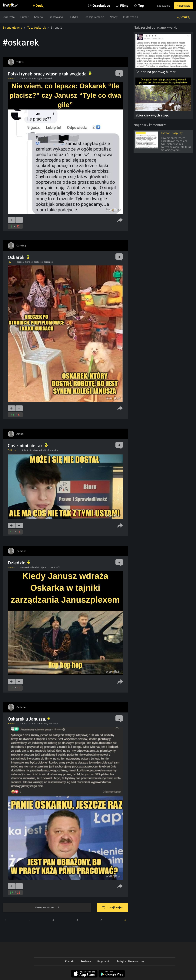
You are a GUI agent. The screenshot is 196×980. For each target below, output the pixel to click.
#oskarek (47, 78)
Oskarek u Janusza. (29, 719)
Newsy (114, 16)
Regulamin (103, 961)
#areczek (48, 262)
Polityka (73, 16)
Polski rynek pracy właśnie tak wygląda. (49, 73)
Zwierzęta (9, 16)
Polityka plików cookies (130, 961)
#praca (23, 78)
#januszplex (47, 567)
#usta (29, 450)
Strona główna (12, 27)
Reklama (86, 961)
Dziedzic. (19, 562)
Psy (9, 262)
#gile (39, 78)
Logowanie (163, 5)
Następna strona (47, 907)
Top (141, 6)
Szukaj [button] (185, 17)
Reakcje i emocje (94, 16)
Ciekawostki (55, 16)
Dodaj (40, 6)
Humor (24, 16)
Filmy (124, 6)
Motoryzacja (130, 16)
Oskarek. (18, 257)
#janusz (32, 78)
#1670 (57, 567)
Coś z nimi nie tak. (28, 445)
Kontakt (69, 961)
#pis (24, 450)
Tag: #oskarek (36, 27)
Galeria (38, 16)
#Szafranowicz (50, 450)
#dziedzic (35, 567)
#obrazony (42, 723)
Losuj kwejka (112, 907)
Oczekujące (101, 6)
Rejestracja (183, 5)
